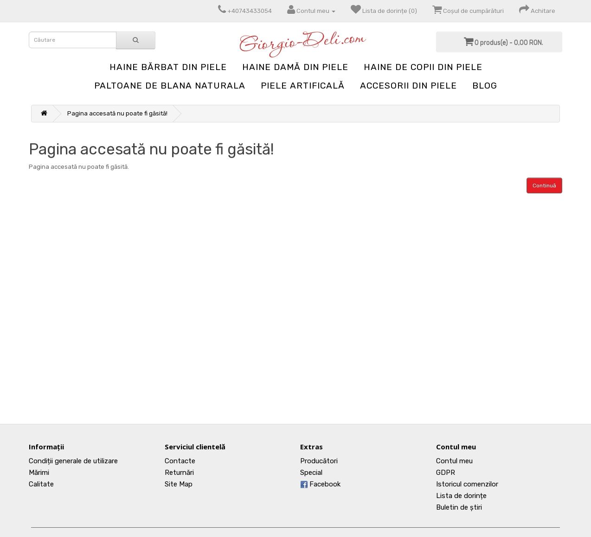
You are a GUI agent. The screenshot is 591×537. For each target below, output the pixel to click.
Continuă (544, 185)
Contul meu (454, 461)
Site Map (179, 484)
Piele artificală (303, 85)
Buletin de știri (459, 507)
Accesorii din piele (408, 85)
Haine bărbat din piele (168, 67)
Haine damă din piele (295, 67)
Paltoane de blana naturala (169, 85)
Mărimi (39, 472)
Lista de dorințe (461, 496)
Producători (319, 461)
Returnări (179, 472)
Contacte (180, 461)
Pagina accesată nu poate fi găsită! (117, 113)
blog (484, 85)
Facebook (320, 484)
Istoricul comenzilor (467, 484)
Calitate (41, 484)
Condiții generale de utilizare (73, 461)
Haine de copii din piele (423, 67)
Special (311, 472)
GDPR (445, 472)
